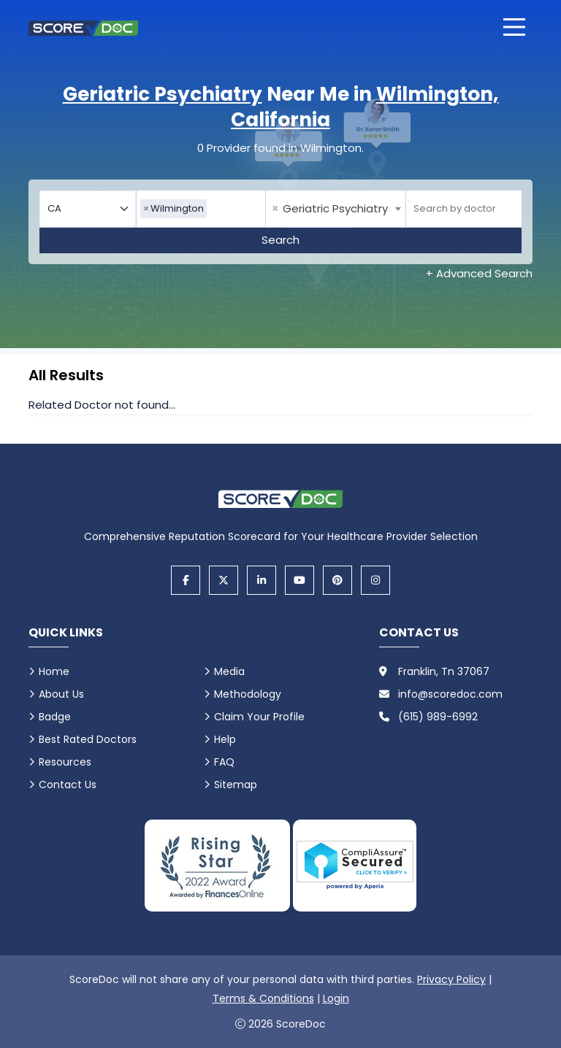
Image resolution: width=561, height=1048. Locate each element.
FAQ (224, 762)
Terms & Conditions (263, 998)
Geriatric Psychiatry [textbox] (330, 209)
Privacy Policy (451, 979)
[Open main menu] (514, 27)
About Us (61, 694)
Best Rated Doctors (88, 739)
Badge (55, 716)
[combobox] (201, 208)
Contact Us (67, 784)
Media (229, 671)
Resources (65, 762)
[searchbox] (214, 208)
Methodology (247, 694)
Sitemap (235, 784)
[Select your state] (87, 208)
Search (280, 239)
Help (225, 739)
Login (336, 998)
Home (54, 671)
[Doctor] (464, 208)
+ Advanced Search (479, 273)
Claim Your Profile (259, 716)
